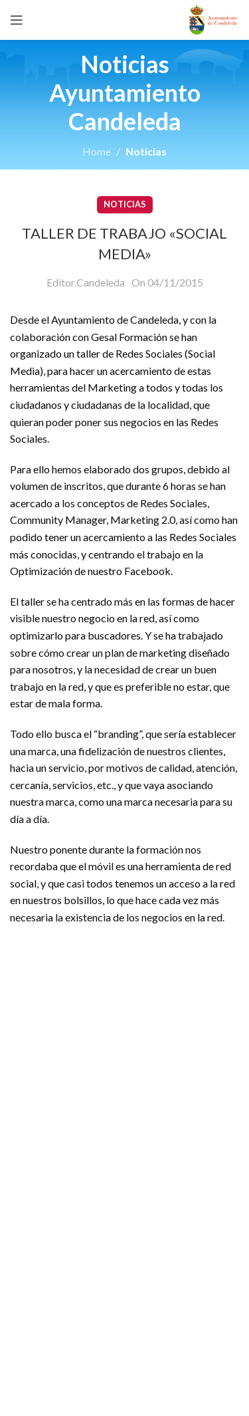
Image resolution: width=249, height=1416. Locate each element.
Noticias (146, 151)
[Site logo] (213, 18)
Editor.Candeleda (85, 282)
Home (96, 151)
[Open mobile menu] (16, 20)
